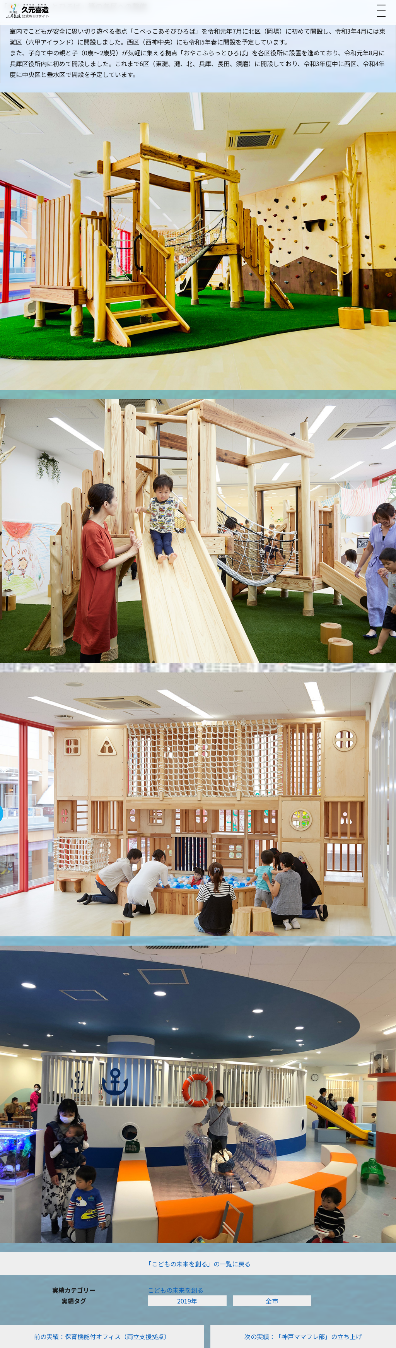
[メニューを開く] (381, 10)
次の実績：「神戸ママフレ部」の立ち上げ (303, 1336)
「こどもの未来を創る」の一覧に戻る (198, 1263)
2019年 (187, 1300)
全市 (272, 1300)
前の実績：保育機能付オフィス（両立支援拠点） (102, 1336)
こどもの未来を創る (175, 1290)
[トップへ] (27, 10)
